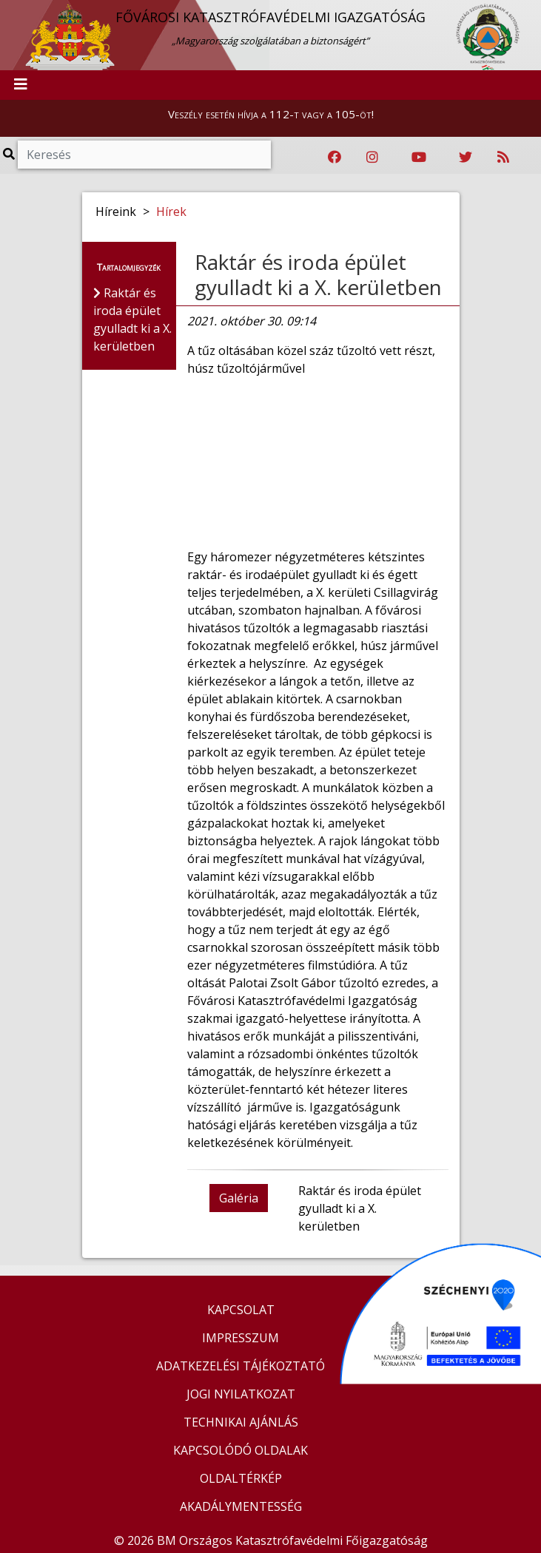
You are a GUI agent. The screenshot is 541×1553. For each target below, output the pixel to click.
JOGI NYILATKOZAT (241, 1394)
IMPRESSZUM (240, 1338)
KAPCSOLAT (241, 1310)
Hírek (171, 211)
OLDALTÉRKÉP (241, 1478)
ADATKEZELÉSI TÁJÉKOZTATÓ (240, 1366)
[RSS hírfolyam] (503, 157)
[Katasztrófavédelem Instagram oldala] (372, 157)
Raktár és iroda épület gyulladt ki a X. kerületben (318, 274)
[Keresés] (144, 155)
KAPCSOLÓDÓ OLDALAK (240, 1450)
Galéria (238, 1198)
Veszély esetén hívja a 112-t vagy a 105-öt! (271, 113)
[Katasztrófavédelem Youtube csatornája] (419, 157)
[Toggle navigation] (20, 85)
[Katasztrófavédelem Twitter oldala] (465, 157)
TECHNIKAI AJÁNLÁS (241, 1422)
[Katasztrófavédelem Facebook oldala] (334, 157)
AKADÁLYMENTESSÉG (241, 1506)
